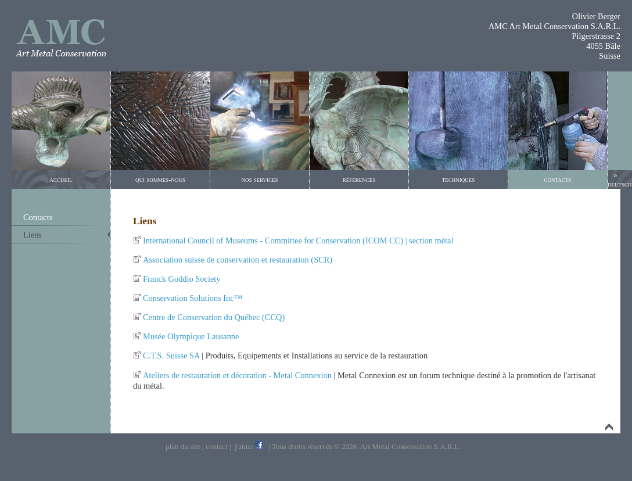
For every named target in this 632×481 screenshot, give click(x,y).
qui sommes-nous (160, 179)
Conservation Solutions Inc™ (192, 298)
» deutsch (620, 179)
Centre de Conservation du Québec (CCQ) (214, 317)
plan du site (184, 446)
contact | (218, 446)
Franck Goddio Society (182, 278)
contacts (558, 179)
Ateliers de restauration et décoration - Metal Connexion (237, 375)
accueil (61, 179)
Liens (32, 234)
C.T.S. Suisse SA (171, 355)
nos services (259, 179)
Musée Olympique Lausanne (191, 336)
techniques (458, 179)
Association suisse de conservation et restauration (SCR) (237, 259)
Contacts (37, 217)
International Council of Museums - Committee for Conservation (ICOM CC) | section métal (298, 240)
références (359, 179)
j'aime (244, 446)
